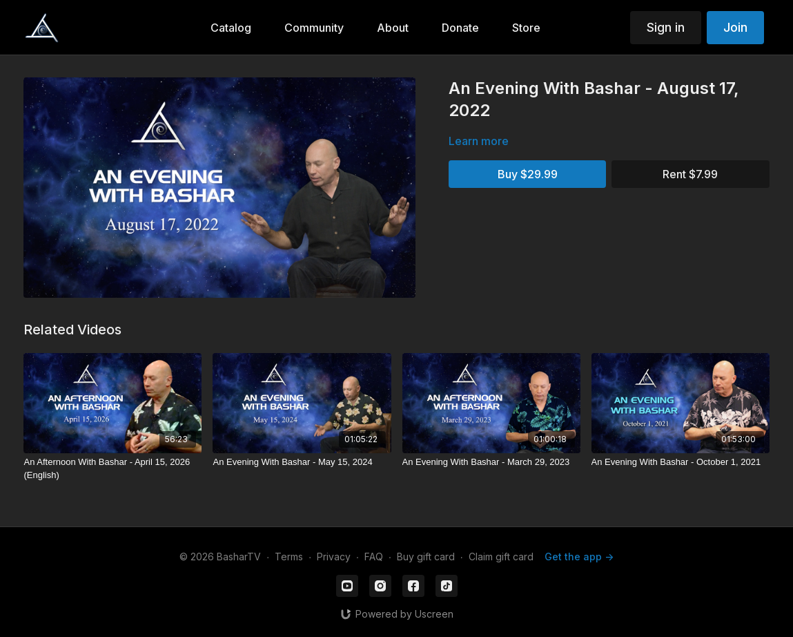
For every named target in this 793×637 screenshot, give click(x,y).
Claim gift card (501, 556)
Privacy (334, 556)
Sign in (666, 27)
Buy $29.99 (528, 174)
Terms (289, 556)
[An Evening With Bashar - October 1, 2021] (680, 462)
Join (735, 27)
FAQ (373, 556)
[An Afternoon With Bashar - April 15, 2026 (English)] (112, 468)
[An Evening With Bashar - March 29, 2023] (491, 462)
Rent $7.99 (690, 174)
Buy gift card (426, 556)
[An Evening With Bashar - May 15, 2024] (302, 462)
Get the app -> (579, 556)
